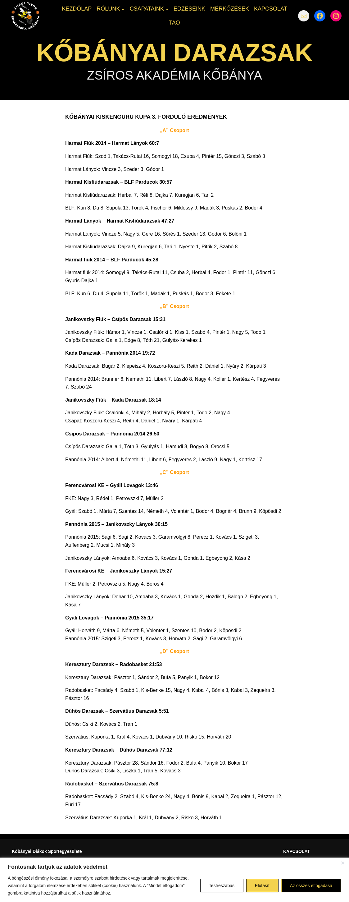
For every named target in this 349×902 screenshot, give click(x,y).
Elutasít (262, 885)
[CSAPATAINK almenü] (167, 9)
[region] (174, 880)
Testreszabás (221, 885)
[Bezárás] (342, 863)
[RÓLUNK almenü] (123, 9)
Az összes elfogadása (311, 885)
